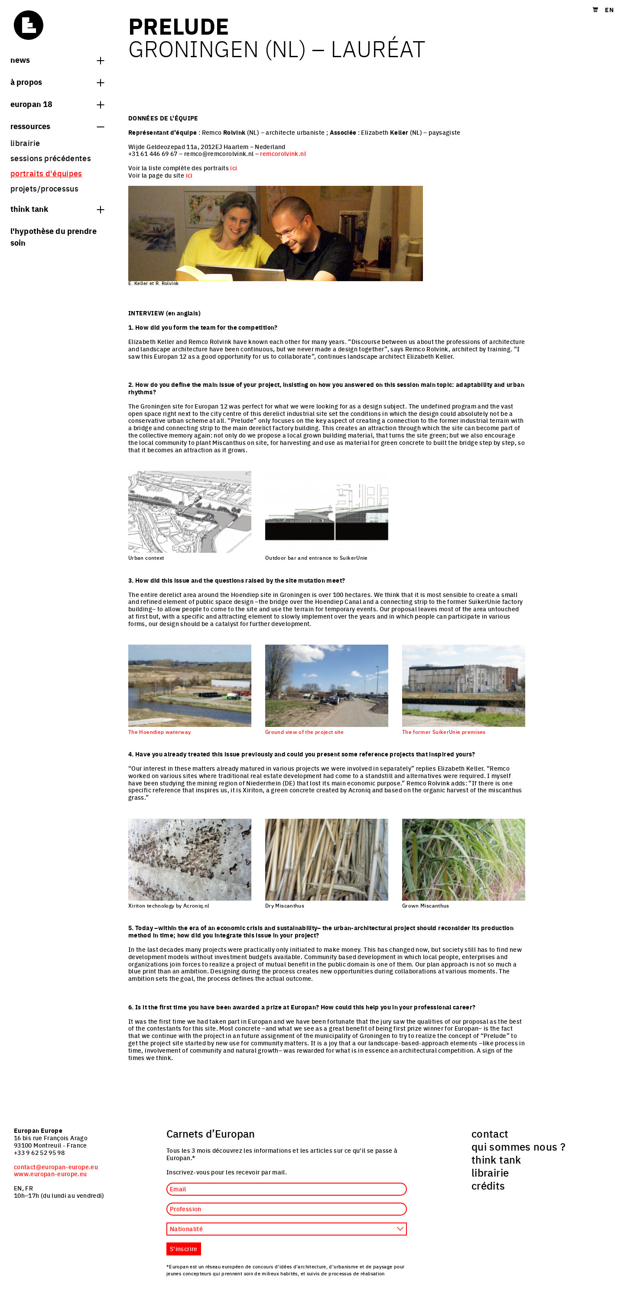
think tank (57, 208)
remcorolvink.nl (283, 153)
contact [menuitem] (490, 1133)
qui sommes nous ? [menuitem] (518, 1146)
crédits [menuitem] (488, 1185)
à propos (57, 81)
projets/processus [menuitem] (44, 188)
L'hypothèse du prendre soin (53, 236)
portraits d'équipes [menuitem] (46, 173)
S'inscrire (184, 1248)
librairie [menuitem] (25, 142)
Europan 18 (57, 103)
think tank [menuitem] (496, 1159)
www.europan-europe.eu (50, 1173)
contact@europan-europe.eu (56, 1166)
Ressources (57, 125)
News (57, 59)
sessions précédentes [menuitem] (50, 157)
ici (233, 167)
